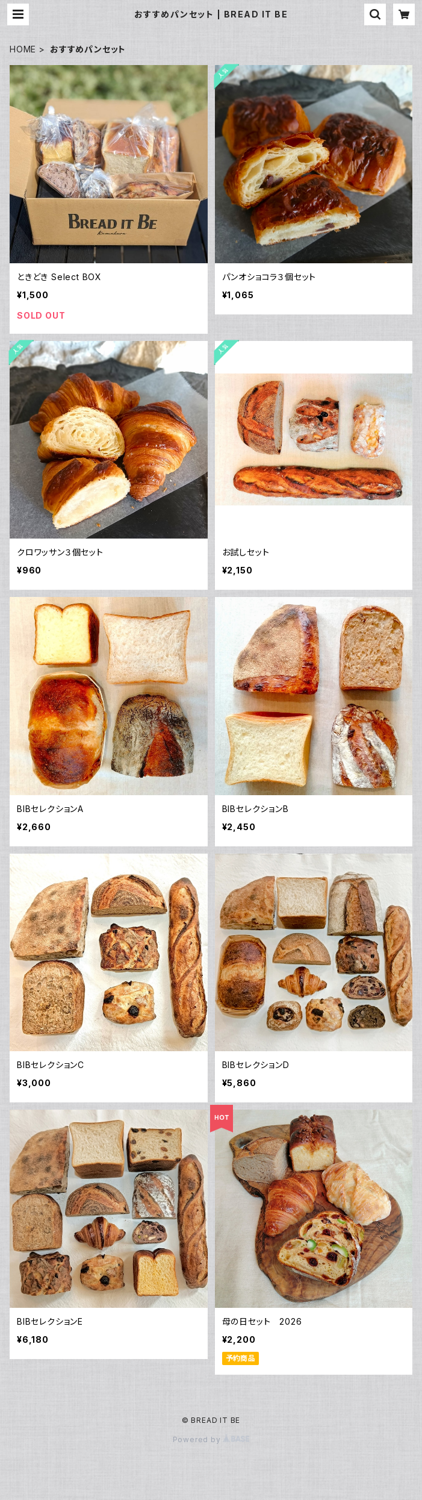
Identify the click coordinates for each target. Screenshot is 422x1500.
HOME (23, 49)
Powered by (211, 1439)
